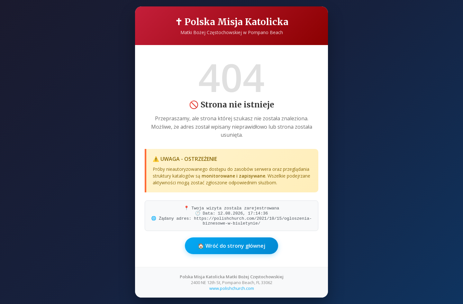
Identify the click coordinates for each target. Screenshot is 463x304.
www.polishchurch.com (231, 288)
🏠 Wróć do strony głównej (231, 245)
